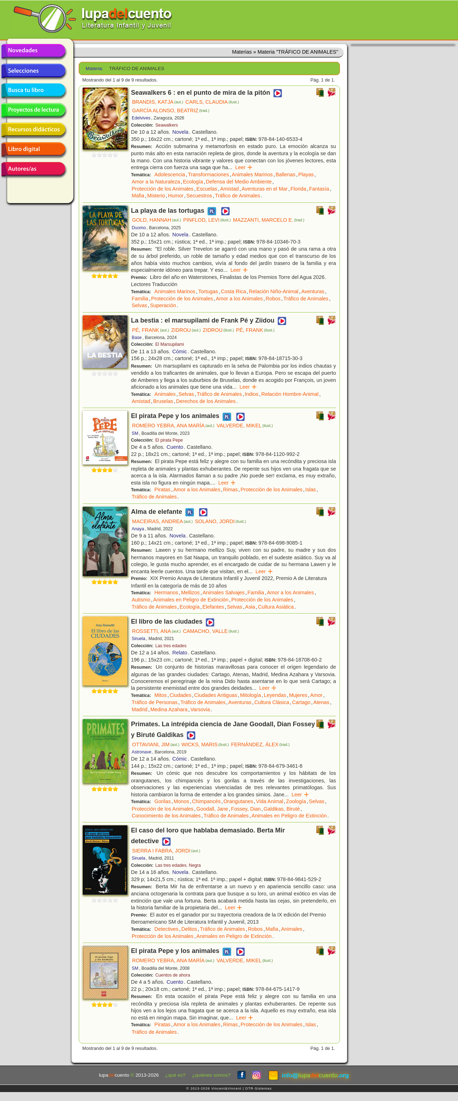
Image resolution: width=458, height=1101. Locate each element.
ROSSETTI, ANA (156, 631)
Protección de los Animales (163, 189)
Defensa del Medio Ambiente (239, 182)
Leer (244, 167)
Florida (298, 189)
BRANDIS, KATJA (157, 102)
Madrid (139, 709)
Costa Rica (233, 291)
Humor (176, 195)
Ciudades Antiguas (215, 695)
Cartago (301, 702)
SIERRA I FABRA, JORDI (166, 851)
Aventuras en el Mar (265, 189)
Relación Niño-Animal (273, 291)
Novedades (33, 51)
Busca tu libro (33, 90)
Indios (251, 394)
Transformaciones (208, 174)
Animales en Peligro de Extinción (190, 600)
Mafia (138, 195)
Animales (165, 394)
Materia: (94, 68)
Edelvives (141, 118)
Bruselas (163, 401)
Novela (180, 132)
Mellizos (190, 592)
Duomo (139, 227)
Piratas (163, 489)
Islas (310, 489)
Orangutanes (238, 801)
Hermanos (166, 592)
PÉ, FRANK (150, 330)
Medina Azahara (168, 709)
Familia (140, 298)
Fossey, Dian (246, 809)
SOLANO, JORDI (220, 521)
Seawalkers (166, 125)
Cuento (175, 447)
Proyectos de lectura (33, 110)
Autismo (141, 600)
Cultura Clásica (271, 702)
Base (137, 337)
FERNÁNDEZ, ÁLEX (260, 744)
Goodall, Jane (212, 809)
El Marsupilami (169, 344)
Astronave (141, 752)
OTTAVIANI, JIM (155, 744)
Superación (163, 305)
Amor (316, 695)
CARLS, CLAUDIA (212, 102)
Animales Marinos (252, 174)
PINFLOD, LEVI (207, 220)
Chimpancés (206, 801)
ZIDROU (186, 330)
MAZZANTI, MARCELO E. (268, 220)
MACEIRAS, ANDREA (162, 521)
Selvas (139, 305)
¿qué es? (175, 1075)
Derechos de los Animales (205, 401)
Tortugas (208, 291)
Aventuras (313, 291)
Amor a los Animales (239, 298)
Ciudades (180, 695)
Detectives (167, 929)
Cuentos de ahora (172, 975)
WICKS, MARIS (205, 744)
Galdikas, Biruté (282, 809)
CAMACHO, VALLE (211, 631)
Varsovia (200, 709)
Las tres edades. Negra (178, 865)
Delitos (189, 929)
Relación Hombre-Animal (289, 394)
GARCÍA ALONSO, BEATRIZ (170, 110)
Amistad (229, 189)
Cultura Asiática (276, 607)
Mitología (250, 695)
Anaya (138, 528)
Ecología (193, 182)
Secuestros (199, 195)
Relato (179, 652)
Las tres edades (170, 645)
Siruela (138, 638)
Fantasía (319, 189)
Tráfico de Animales (237, 195)
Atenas (321, 702)
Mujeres (298, 695)
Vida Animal (269, 801)
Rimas (230, 489)
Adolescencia (170, 174)
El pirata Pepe (169, 440)
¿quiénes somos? (211, 1075)
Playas (305, 174)
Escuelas (206, 189)
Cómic (179, 351)
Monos (181, 801)
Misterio (156, 195)
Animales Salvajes (224, 592)
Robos (273, 298)
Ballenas (285, 174)
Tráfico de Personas (154, 702)
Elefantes (213, 607)
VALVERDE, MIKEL (244, 425)
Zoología (296, 801)
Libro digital (33, 149)
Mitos (161, 695)
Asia (250, 607)
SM (135, 433)
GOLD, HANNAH (156, 220)
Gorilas (163, 801)
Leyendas (275, 695)
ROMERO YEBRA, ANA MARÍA (173, 425)
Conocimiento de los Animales (166, 816)
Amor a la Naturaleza (156, 182)
